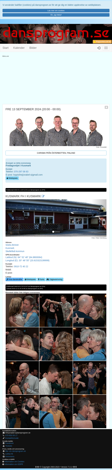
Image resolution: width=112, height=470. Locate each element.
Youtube (8, 446)
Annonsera (9, 456)
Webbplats (12, 178)
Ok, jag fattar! (56, 15)
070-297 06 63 (21, 171)
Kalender (19, 47)
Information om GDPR (13, 464)
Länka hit (9, 454)
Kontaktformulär (12, 438)
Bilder (33, 47)
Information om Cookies (14, 461)
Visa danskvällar (14, 279)
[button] (13, 218)
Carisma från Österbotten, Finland (56, 153)
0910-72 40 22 (21, 266)
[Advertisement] (56, 79)
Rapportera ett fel (102, 42)
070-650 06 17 (11, 435)
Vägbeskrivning (54, 279)
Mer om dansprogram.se (15, 451)
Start (6, 47)
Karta (41, 279)
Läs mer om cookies (56, 11)
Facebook (9, 443)
